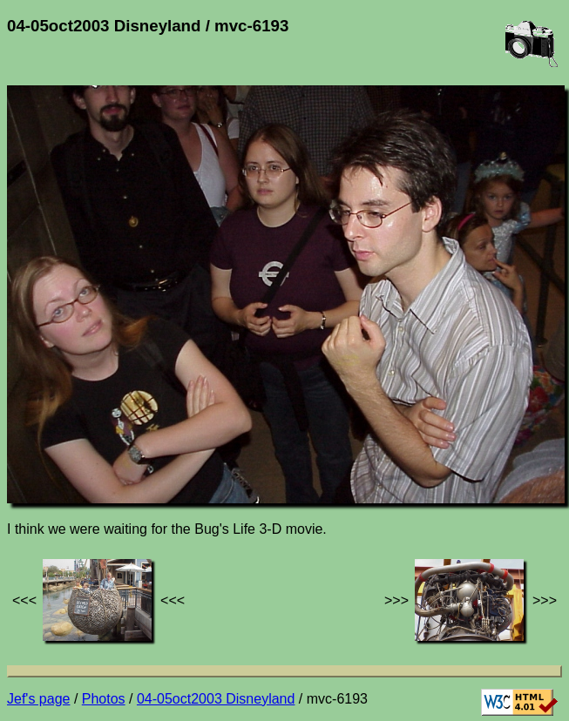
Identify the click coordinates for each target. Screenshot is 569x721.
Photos (103, 698)
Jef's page (38, 698)
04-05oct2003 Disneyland (216, 698)
